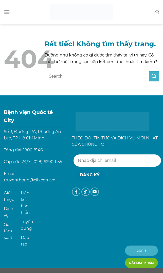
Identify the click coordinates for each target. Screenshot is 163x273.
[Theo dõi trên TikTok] (85, 192)
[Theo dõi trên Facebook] (76, 192)
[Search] (157, 12)
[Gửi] (154, 76)
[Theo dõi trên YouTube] (94, 192)
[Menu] (7, 12)
